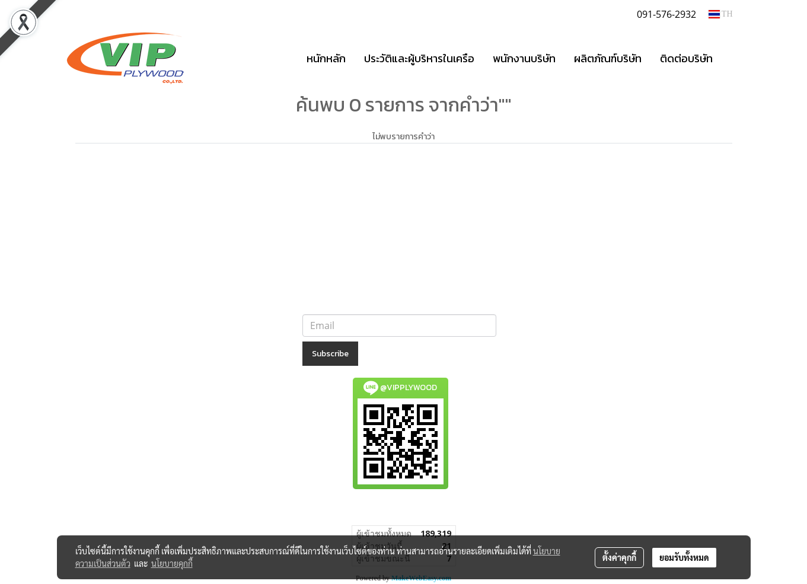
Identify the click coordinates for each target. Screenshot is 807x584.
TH (721, 13)
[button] (732, 58)
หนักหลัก (326, 58)
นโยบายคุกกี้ (172, 563)
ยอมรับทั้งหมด (684, 557)
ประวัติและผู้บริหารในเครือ (419, 58)
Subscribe (330, 353)
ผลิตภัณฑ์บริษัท (608, 58)
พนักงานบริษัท (524, 58)
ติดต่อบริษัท (686, 58)
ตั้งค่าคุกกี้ (619, 557)
